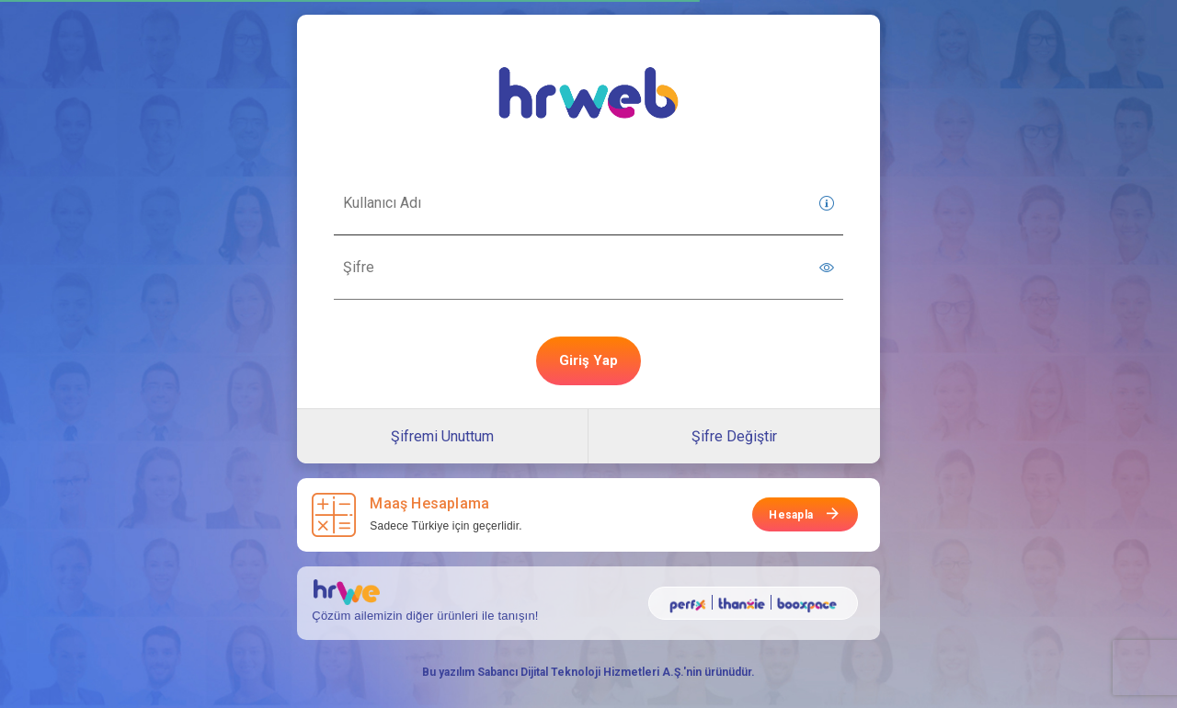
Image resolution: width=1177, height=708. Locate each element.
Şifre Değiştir (734, 436)
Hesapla (791, 514)
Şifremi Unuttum (442, 436)
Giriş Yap (588, 360)
